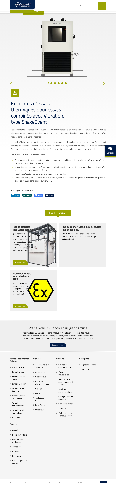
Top (110, 474)
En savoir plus (13, 259)
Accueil (9, 418)
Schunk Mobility (12, 375)
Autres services (12, 435)
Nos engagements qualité (13, 450)
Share (9, 194)
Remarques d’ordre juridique (67, 471)
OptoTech (10, 406)
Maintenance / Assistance (12, 429)
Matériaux (35, 398)
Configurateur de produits (64, 386)
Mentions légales (9, 479)
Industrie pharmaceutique (38, 374)
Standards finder (64, 392)
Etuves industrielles (65, 363)
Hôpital (34, 384)
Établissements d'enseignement (64, 403)
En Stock (60, 396)
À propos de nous (58, 336)
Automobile (36, 363)
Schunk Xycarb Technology (12, 400)
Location (9, 439)
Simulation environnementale (65, 357)
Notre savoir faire (13, 423)
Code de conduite (9, 471)
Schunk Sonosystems (14, 394)
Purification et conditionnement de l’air (65, 370)
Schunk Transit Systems (12, 369)
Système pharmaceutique (64, 379)
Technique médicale (39, 388)
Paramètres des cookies (89, 471)
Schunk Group (11, 363)
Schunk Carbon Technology (12, 388)
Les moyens (11, 444)
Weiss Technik (12, 358)
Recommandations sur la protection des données (36, 471)
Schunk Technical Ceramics (13, 381)
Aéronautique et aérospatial (38, 357)
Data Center (36, 393)
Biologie (34, 379)
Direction (87, 360)
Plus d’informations (58, 212)
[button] (48, 92)
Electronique (36, 367)
